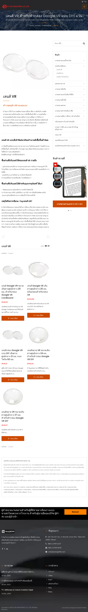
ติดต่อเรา (25, 492)
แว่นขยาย (22, 487)
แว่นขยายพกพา (60, 105)
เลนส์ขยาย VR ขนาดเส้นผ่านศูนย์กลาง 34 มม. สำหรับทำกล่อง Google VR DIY (38, 355)
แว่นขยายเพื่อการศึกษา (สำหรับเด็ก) (67, 116)
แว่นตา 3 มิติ (17, 492)
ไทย (85, 1)
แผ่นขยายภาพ (60, 83)
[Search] (67, 43)
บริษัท (50, 576)
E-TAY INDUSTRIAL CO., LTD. (22, 607)
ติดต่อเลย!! (75, 511)
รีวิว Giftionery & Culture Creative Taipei (17, 590)
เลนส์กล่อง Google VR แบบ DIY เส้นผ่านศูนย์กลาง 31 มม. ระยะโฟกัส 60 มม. (12, 355)
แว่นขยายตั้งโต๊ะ (60, 100)
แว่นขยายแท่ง (18, 489)
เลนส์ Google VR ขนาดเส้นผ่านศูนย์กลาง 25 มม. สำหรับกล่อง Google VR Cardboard (13, 291)
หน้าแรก (51, 571)
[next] (48, 236)
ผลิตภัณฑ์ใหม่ (53, 584)
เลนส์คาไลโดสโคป (62, 77)
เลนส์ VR (55, 25)
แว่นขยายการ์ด (62, 487)
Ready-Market (82, 607)
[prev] (3, 236)
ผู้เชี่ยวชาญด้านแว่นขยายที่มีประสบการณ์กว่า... (18, 572)
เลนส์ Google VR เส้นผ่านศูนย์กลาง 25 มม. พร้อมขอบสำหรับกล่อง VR (37, 290)
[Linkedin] (7, 549)
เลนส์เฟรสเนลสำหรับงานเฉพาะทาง (67, 146)
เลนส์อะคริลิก (42, 487)
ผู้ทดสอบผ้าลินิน (74, 489)
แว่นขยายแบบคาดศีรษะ (52, 489)
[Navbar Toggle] (84, 7)
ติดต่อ (50, 592)
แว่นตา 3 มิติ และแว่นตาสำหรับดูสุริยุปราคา (66, 128)
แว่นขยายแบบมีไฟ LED (63, 60)
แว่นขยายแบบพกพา (9, 489)
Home (32, 25)
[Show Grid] (46, 246)
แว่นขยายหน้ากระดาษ (52, 487)
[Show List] (48, 246)
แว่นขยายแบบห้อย (65, 489)
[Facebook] (2, 549)
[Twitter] (4, 549)
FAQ (49, 588)
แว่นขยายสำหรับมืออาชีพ (64, 111)
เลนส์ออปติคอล (46, 25)
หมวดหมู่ (37, 25)
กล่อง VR (58, 135)
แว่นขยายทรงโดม (71, 487)
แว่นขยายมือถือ (60, 89)
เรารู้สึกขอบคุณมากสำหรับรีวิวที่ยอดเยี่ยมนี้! (17, 581)
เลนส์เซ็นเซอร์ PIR (61, 140)
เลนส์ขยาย (59, 73)
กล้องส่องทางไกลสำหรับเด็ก (65, 121)
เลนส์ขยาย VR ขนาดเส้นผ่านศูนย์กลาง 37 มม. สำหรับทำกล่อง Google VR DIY (13, 416)
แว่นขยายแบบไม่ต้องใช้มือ (64, 94)
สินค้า (50, 580)
